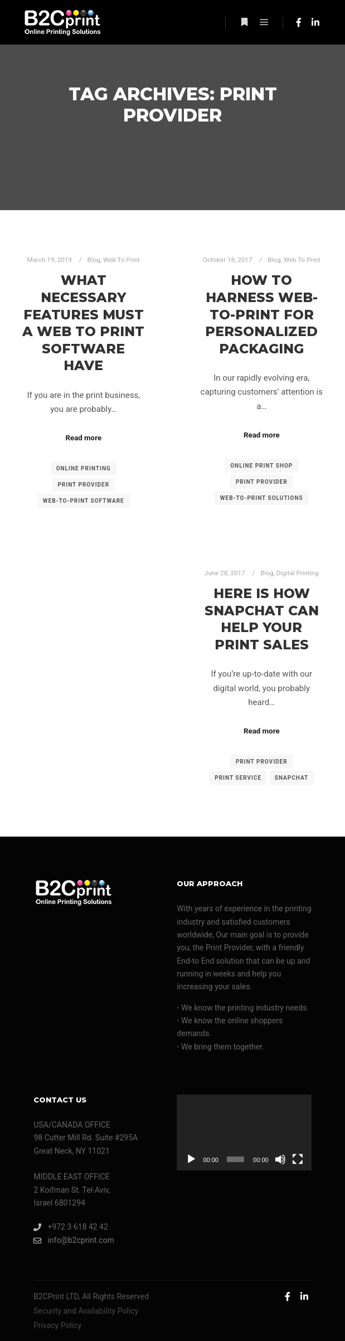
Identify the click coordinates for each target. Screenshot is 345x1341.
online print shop (261, 466)
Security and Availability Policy (85, 1310)
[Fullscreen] (297, 1159)
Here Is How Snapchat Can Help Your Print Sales (262, 619)
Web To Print (121, 260)
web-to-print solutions (261, 498)
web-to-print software (83, 501)
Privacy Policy (57, 1325)
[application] (244, 1132)
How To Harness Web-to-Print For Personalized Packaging (261, 314)
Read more (83, 438)
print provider (83, 485)
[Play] (191, 1159)
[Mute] (280, 1159)
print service (238, 778)
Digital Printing (297, 573)
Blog (94, 260)
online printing (83, 468)
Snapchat (291, 778)
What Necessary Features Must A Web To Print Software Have (83, 322)
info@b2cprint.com (73, 1240)
